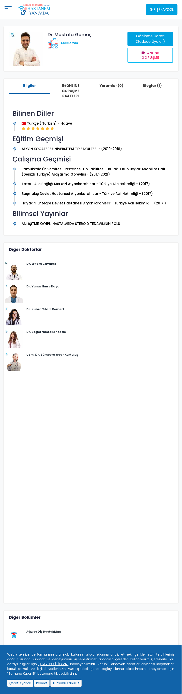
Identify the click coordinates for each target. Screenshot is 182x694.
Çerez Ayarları (20, 683)
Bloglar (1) (152, 85)
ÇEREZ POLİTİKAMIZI (53, 664)
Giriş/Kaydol (162, 9)
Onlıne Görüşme (150, 55)
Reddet (41, 683)
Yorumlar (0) (111, 85)
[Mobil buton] (8, 9)
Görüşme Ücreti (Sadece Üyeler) (150, 38)
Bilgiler (29, 85)
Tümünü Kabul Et (66, 683)
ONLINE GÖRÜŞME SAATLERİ (70, 90)
